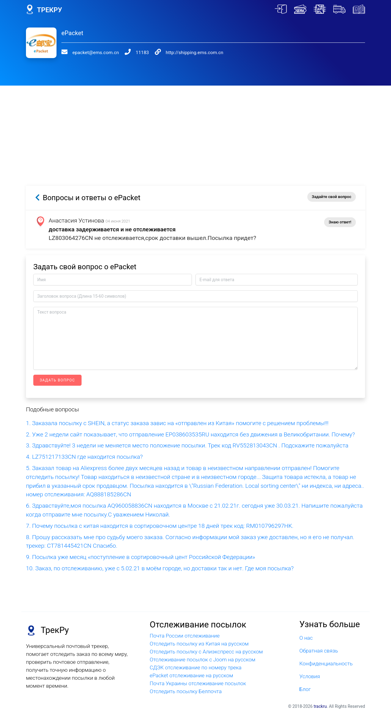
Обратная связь (318, 651)
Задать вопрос (57, 380)
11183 (142, 52)
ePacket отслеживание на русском (191, 675)
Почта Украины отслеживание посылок (198, 683)
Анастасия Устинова (76, 220)
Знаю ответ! (340, 222)
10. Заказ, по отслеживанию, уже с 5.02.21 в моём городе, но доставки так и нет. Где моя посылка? (160, 568)
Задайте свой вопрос (331, 196)
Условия (309, 676)
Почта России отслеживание (185, 636)
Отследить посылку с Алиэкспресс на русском (206, 652)
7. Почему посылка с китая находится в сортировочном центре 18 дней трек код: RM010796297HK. (160, 525)
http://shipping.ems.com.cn (195, 52)
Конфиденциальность (326, 663)
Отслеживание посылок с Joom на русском (202, 659)
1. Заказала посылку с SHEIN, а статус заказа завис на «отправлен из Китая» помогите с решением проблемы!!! (177, 423)
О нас (306, 638)
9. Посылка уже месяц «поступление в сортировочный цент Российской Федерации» (140, 557)
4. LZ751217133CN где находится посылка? (84, 456)
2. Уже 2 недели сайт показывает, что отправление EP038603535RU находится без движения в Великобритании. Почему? (190, 434)
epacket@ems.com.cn (95, 52)
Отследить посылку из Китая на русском (199, 644)
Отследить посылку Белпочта (186, 691)
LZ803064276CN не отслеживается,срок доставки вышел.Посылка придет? (152, 237)
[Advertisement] (195, 128)
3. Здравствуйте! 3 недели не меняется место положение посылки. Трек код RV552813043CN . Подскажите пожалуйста (187, 445)
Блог (305, 689)
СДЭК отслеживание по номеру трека (196, 667)
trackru (320, 706)
